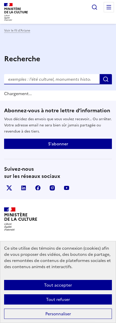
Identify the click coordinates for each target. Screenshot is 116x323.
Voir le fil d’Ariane (17, 30)
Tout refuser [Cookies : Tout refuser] (58, 299)
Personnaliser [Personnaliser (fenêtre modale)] (58, 314)
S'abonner (58, 144)
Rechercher (94, 7)
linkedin (23, 188)
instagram (52, 188)
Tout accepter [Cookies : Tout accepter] (58, 285)
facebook (38, 188)
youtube (66, 188)
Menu (109, 7)
